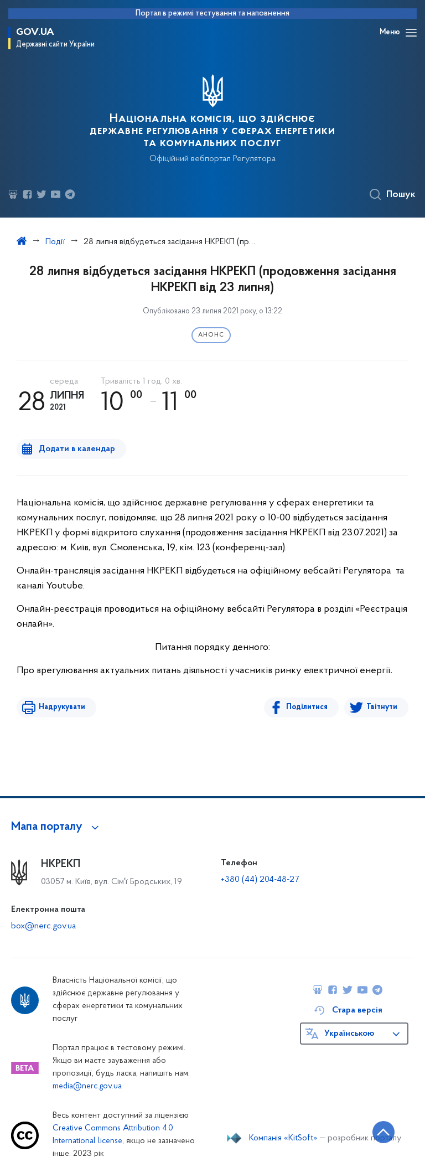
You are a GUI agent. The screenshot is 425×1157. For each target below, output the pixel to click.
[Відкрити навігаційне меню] (411, 32)
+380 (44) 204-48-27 (260, 879)
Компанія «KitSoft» (283, 1138)
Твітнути (381, 707)
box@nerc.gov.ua (43, 926)
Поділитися (307, 707)
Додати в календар (77, 449)
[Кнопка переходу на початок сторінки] (383, 1132)
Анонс (211, 335)
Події (55, 241)
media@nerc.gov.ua (87, 1086)
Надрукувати (62, 707)
